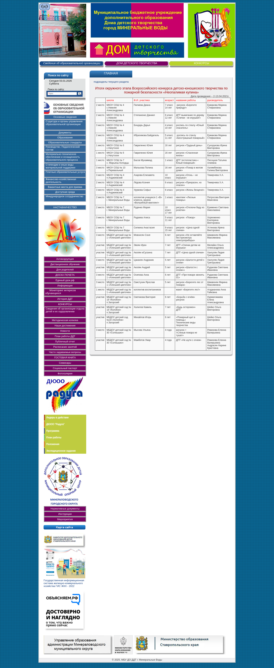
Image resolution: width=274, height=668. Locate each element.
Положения (52, 444)
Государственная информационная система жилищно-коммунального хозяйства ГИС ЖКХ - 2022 (64, 583)
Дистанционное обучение (65, 264)
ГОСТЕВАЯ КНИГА (65, 357)
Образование (65, 137)
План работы (53, 437)
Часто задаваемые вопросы (65, 352)
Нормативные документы (65, 508)
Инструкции (65, 514)
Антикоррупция (65, 258)
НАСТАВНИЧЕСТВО (65, 207)
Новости (65, 330)
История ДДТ (65, 298)
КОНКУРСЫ (201, 63)
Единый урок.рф (65, 280)
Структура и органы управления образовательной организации (64, 123)
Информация (65, 285)
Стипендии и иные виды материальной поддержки (60, 166)
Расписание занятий (65, 346)
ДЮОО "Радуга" (55, 424)
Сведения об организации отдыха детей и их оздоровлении (65, 310)
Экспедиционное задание (61, 450)
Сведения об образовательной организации (71, 63)
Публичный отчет (65, 341)
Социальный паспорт (65, 368)
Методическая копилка (65, 320)
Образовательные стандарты (65, 142)
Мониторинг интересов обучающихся (61, 292)
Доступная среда (65, 192)
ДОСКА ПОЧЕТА (65, 274)
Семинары (65, 362)
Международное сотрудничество (64, 196)
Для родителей (65, 269)
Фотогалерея (65, 373)
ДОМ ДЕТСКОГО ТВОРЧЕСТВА (136, 63)
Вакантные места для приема (65, 187)
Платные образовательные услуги (65, 172)
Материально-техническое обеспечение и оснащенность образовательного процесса (63, 157)
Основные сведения (65, 117)
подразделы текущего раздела (111, 81)
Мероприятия (65, 519)
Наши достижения (65, 325)
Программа (52, 430)
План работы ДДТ (65, 336)
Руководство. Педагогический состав (63, 148)
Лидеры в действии (57, 417)
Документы (65, 132)
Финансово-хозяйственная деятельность (61, 180)
